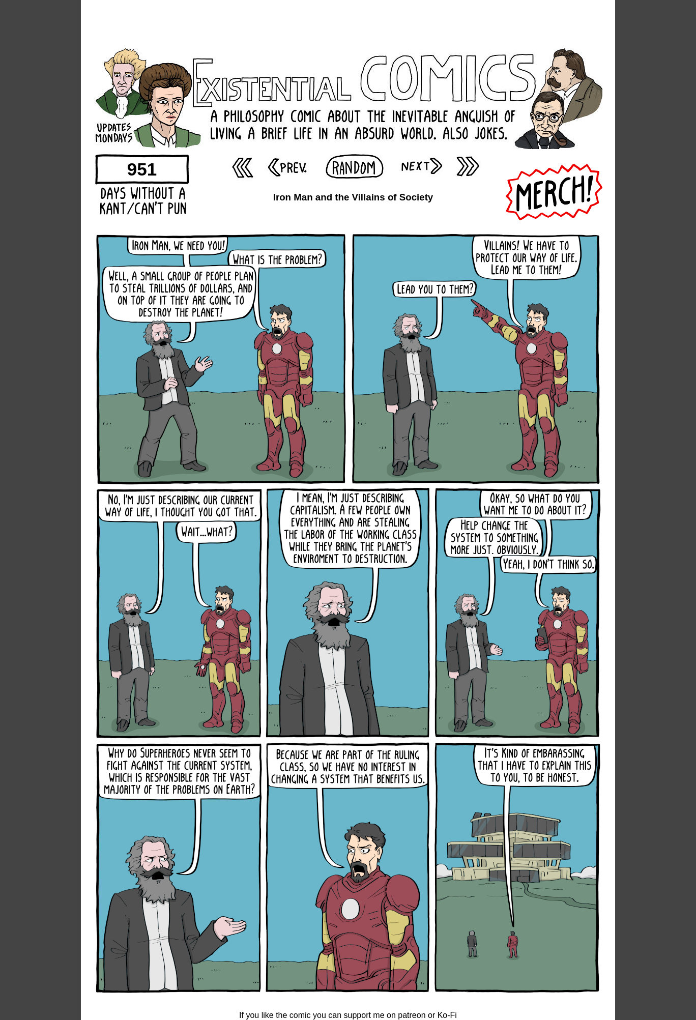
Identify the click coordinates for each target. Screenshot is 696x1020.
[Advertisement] (348, 23)
